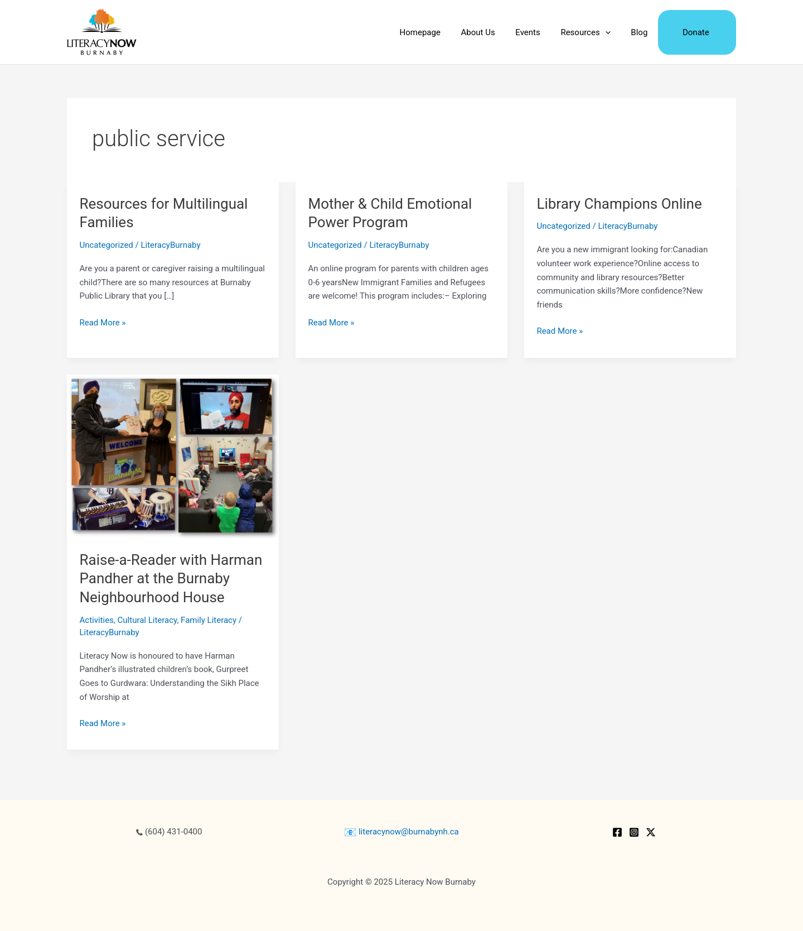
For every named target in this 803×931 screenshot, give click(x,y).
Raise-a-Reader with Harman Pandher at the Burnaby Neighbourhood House (171, 578)
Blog (644, 32)
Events (541, 32)
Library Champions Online (619, 203)
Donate (697, 32)
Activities (97, 620)
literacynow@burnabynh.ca (401, 832)
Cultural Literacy (147, 620)
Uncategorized (106, 245)
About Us (495, 32)
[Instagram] (634, 832)
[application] (614, 32)
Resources (595, 32)
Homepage (440, 32)
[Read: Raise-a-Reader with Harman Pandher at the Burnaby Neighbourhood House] (173, 455)
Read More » (103, 323)
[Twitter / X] (651, 832)
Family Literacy (208, 620)
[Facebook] (617, 832)
